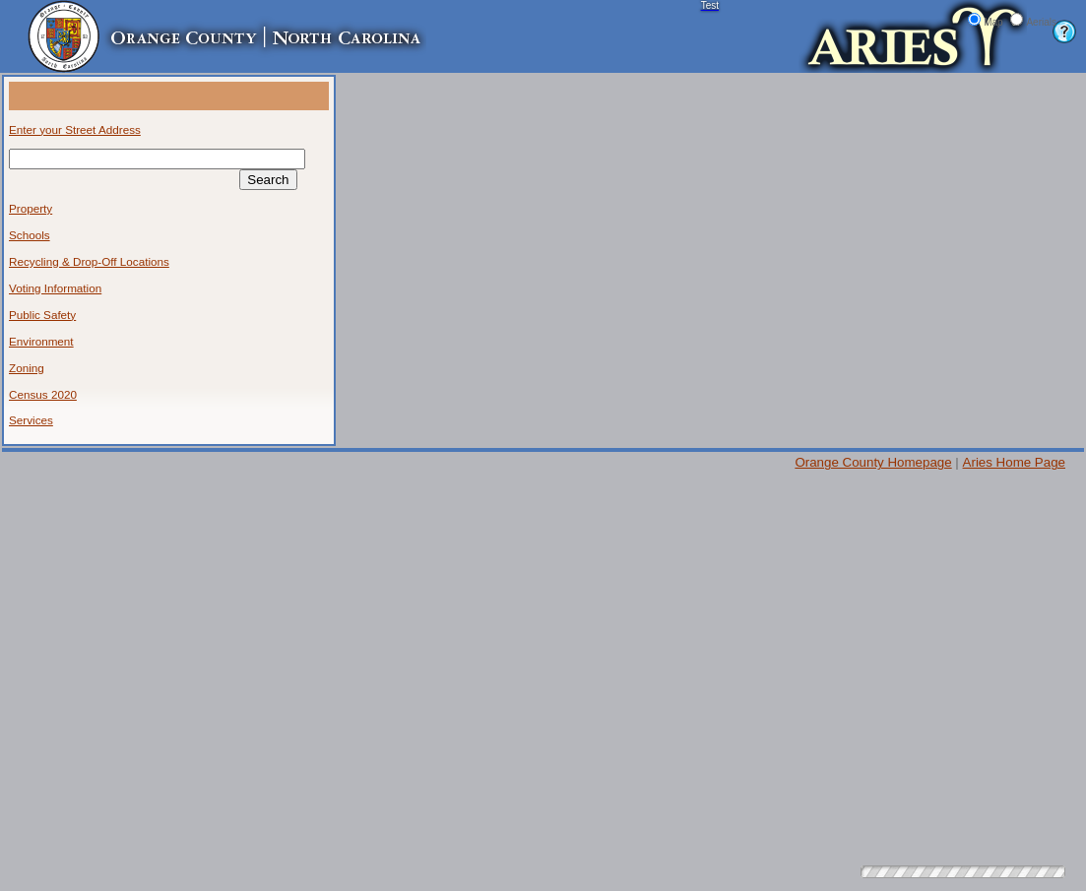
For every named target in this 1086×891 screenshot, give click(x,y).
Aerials (1041, 22)
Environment (41, 341)
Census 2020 (43, 394)
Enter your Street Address (75, 129)
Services (31, 420)
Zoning (26, 367)
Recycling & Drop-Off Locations (89, 261)
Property (30, 208)
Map (993, 22)
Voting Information (55, 288)
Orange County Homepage (873, 462)
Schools (29, 234)
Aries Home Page (1014, 462)
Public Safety (42, 314)
